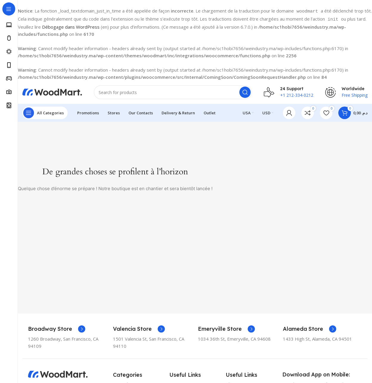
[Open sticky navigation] (45, 112)
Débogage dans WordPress (71, 25)
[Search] (173, 91)
